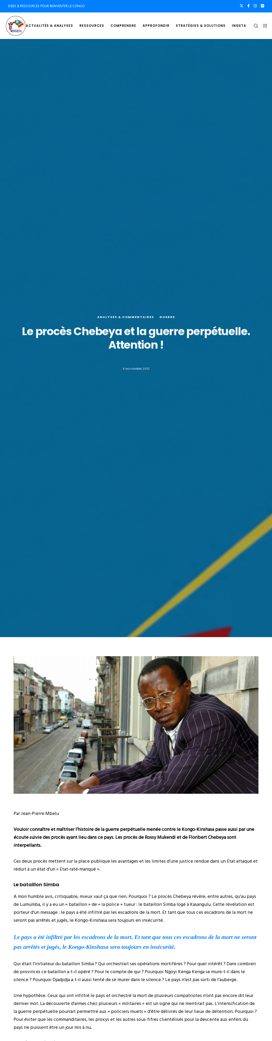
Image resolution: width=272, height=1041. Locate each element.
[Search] (253, 25)
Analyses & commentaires (125, 317)
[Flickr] (262, 6)
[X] (241, 6)
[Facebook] (248, 6)
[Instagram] (255, 6)
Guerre (167, 317)
